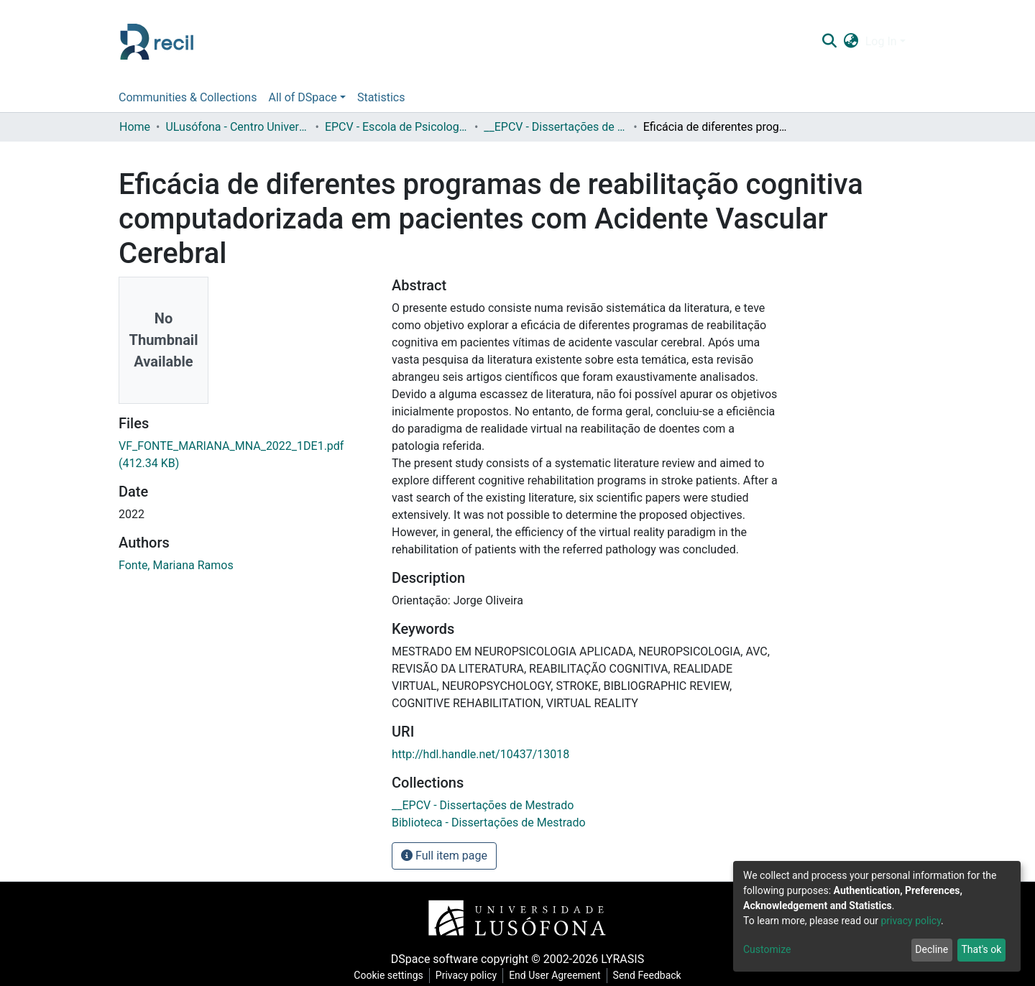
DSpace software (434, 959)
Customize (767, 949)
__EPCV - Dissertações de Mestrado (555, 127)
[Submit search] (829, 41)
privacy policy (910, 920)
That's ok (981, 949)
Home (134, 127)
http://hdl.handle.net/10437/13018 (480, 754)
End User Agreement (554, 975)
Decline (931, 949)
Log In (881, 41)
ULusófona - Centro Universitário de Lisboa (237, 127)
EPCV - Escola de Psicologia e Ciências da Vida (397, 127)
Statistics (381, 97)
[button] (851, 41)
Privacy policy (466, 975)
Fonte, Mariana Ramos (176, 565)
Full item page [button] (444, 855)
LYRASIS (622, 959)
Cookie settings (388, 975)
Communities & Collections (188, 97)
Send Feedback (647, 975)
